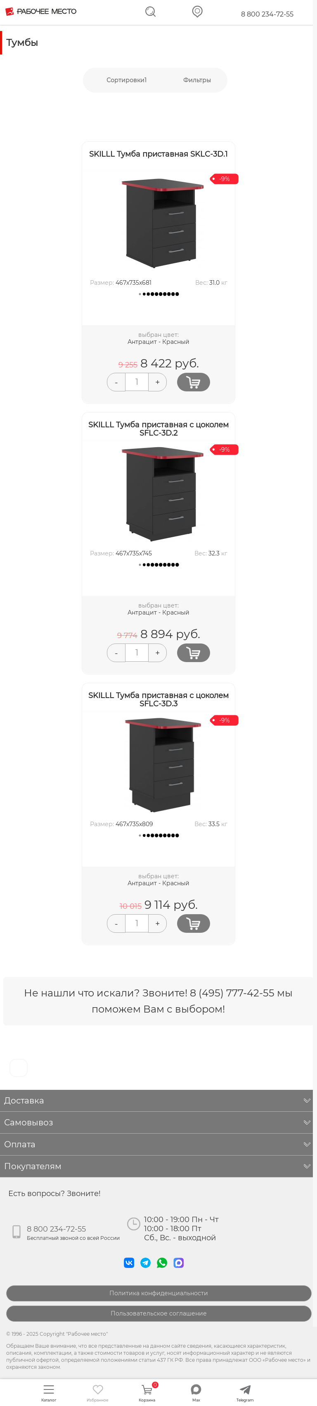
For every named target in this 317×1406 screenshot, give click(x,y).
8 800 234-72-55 (267, 14)
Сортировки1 (126, 80)
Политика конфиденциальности (158, 1293)
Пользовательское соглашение (159, 1313)
